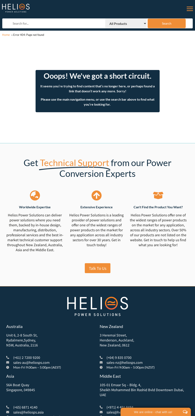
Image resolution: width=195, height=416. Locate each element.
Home (6, 35)
